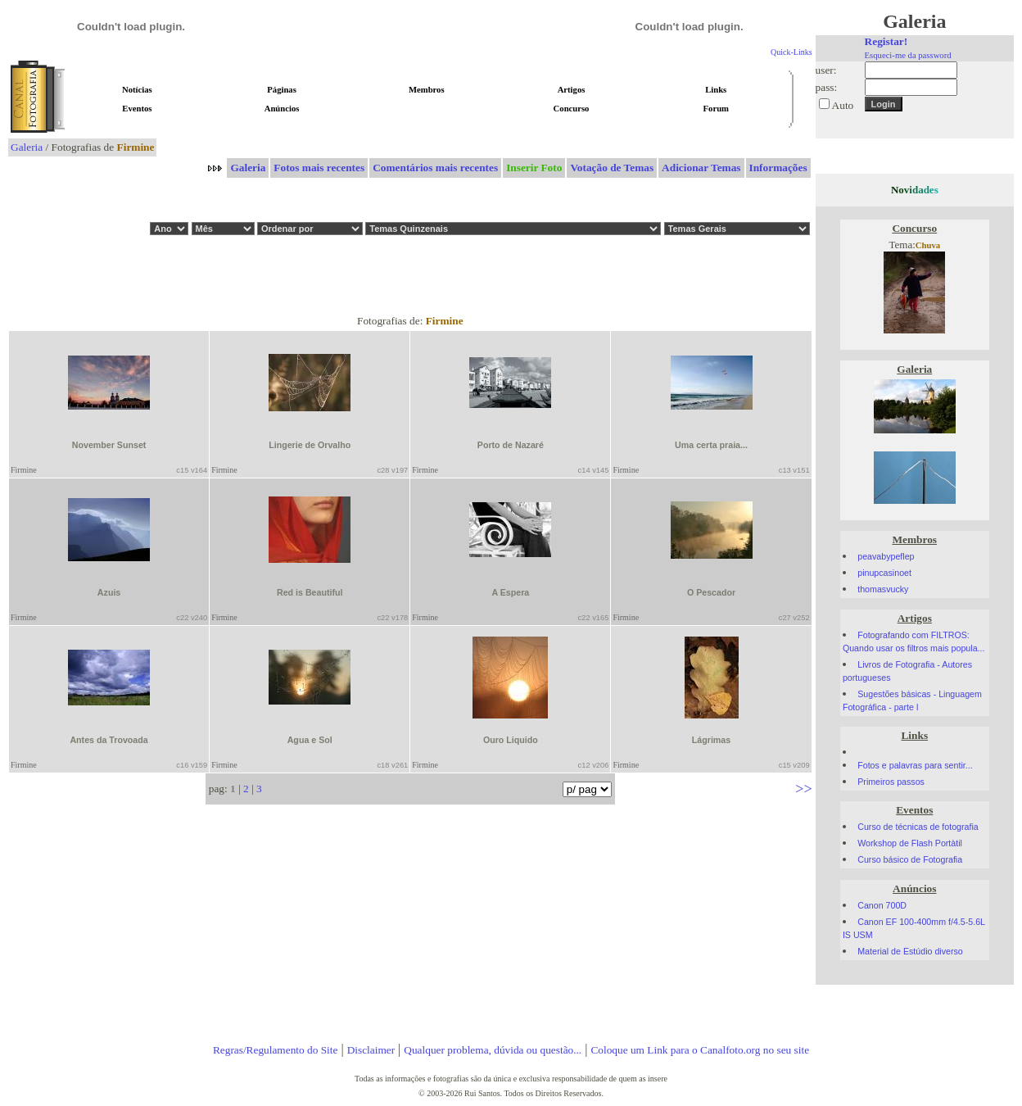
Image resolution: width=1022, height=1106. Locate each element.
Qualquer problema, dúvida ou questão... (492, 1050)
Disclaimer (371, 1050)
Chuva (928, 245)
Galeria (27, 147)
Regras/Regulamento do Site (275, 1050)
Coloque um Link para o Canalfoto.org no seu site (699, 1050)
